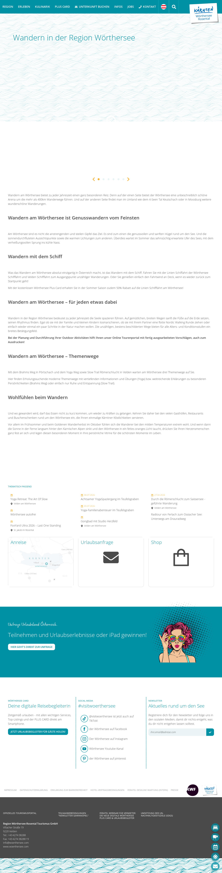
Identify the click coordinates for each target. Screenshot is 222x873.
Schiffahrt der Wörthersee (191, 272)
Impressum (10, 790)
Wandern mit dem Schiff (126, 272)
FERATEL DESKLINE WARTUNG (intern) (147, 790)
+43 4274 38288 (17, 835)
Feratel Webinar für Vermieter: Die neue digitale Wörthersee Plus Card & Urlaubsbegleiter (118, 815)
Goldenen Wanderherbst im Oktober (78, 424)
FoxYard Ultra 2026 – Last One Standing (35, 525)
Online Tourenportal (126, 338)
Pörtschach (46, 372)
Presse (174, 790)
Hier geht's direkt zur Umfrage (31, 647)
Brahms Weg (27, 372)
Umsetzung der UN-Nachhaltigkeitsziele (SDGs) (157, 814)
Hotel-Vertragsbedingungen (107, 790)
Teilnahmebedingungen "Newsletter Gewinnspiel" (73, 814)
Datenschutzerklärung (34, 790)
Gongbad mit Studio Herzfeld (99, 521)
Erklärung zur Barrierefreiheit (69, 790)
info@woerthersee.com (16, 842)
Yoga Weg (72, 372)
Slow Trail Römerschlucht (103, 372)
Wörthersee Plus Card (48, 288)
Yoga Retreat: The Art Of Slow (28, 499)
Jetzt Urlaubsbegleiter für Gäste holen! (38, 731)
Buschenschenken (25, 418)
